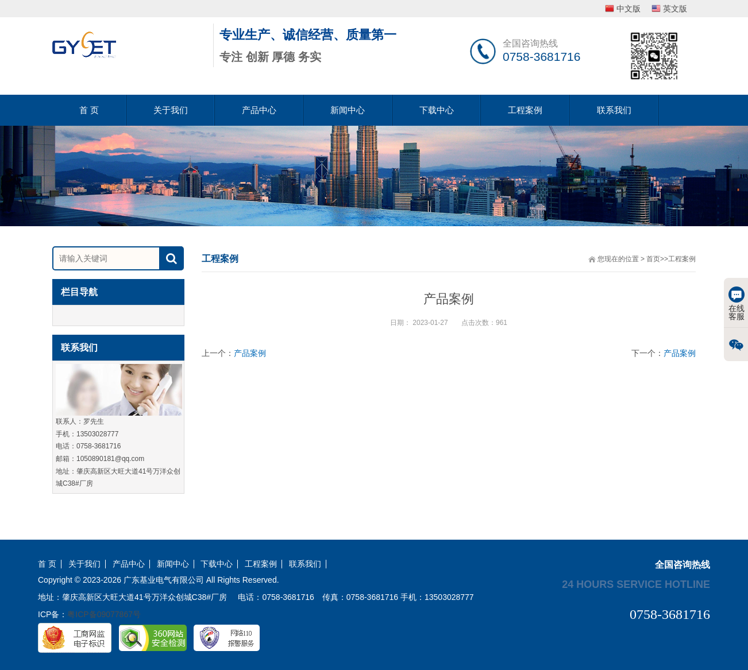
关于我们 (170, 110)
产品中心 (259, 110)
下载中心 (436, 110)
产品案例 (250, 353)
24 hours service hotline (636, 584)
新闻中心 (347, 110)
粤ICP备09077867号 (104, 614)
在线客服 (736, 303)
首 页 (89, 110)
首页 (653, 259)
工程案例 (525, 110)
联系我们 (614, 110)
